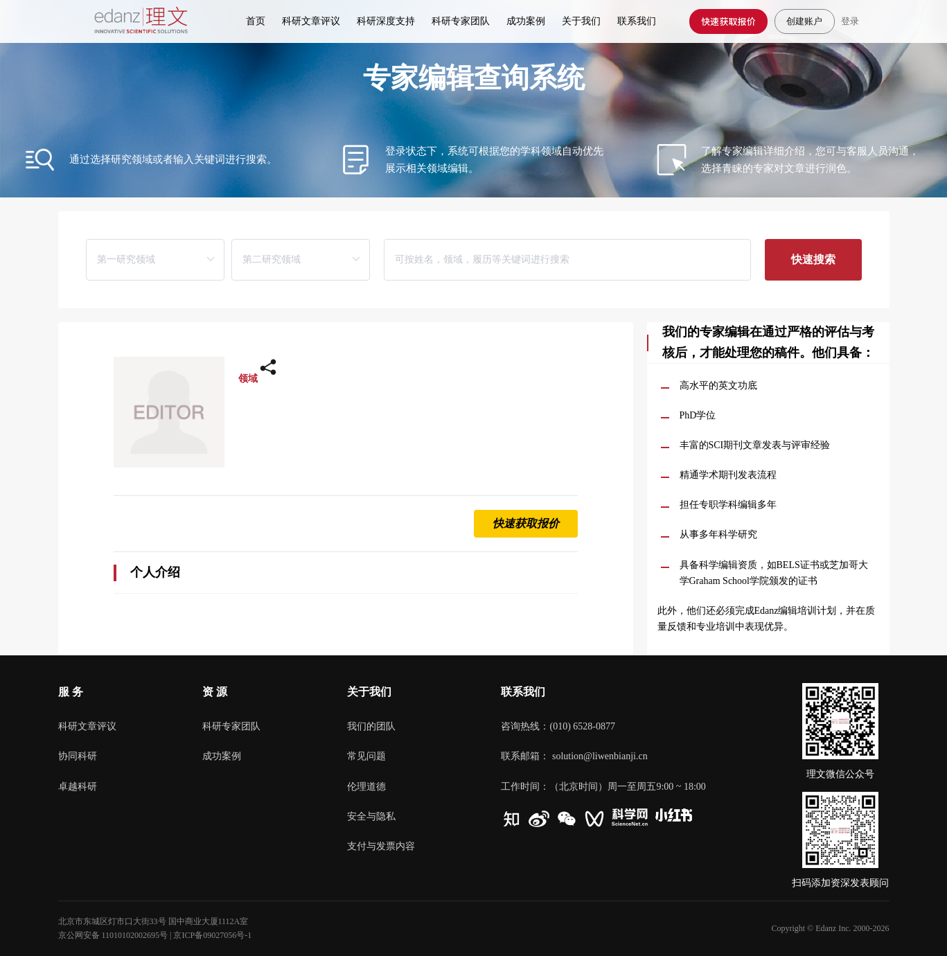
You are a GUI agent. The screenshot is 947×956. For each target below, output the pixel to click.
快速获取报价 (728, 21)
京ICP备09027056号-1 (212, 935)
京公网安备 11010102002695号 (113, 935)
